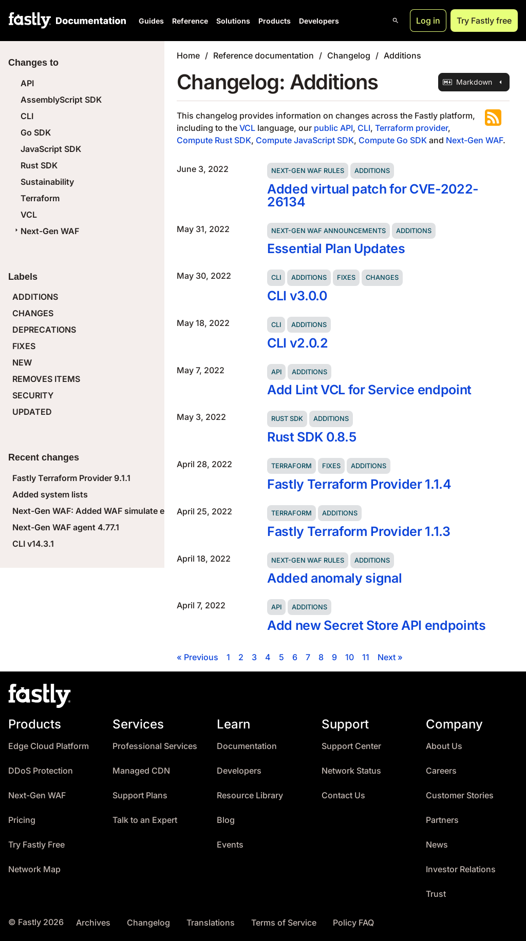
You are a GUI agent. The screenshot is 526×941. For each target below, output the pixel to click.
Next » (390, 657)
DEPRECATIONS (44, 329)
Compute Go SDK (393, 140)
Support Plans (139, 795)
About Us (444, 746)
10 (349, 657)
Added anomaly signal (334, 578)
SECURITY (32, 395)
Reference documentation (263, 55)
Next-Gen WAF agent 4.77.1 (65, 527)
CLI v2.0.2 (297, 343)
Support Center (351, 746)
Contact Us (343, 795)
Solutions (233, 20)
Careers (441, 771)
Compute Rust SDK (214, 140)
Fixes (346, 277)
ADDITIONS (35, 297)
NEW (22, 362)
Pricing (21, 820)
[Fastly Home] (29, 20)
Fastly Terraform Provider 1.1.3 (358, 531)
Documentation (247, 746)
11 (365, 657)
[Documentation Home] (88, 20)
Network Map (34, 869)
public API (333, 128)
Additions (402, 55)
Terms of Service (283, 923)
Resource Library (250, 795)
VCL (29, 214)
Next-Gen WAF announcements (328, 231)
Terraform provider (411, 128)
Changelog (348, 55)
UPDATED (32, 412)
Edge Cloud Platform (48, 746)
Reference (190, 20)
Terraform (40, 198)
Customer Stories (460, 795)
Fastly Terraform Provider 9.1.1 (71, 478)
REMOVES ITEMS (46, 379)
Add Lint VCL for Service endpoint (369, 389)
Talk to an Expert (144, 820)
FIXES (23, 346)
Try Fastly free (484, 20)
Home (188, 55)
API (27, 83)
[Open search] (395, 20)
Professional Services (154, 746)
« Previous (197, 657)
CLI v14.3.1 (33, 544)
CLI (27, 116)
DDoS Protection (40, 771)
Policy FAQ (353, 923)
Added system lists (50, 494)
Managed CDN (141, 771)
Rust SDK (39, 165)
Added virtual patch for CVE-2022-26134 (373, 195)
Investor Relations (461, 869)
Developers (319, 20)
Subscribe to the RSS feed (493, 117)
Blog (226, 820)
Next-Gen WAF (45, 231)
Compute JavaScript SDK (305, 140)
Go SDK (36, 132)
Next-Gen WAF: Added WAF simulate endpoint (103, 511)
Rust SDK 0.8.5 (311, 437)
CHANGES (32, 313)
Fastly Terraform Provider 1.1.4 (359, 484)
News (437, 845)
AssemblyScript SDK (61, 99)
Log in (428, 20)
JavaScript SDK (51, 149)
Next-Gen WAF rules (307, 171)
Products (274, 20)
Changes (382, 277)
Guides (151, 20)
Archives (93, 923)
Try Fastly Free (36, 845)
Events (230, 845)
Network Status (351, 771)
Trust (436, 894)
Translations (210, 923)
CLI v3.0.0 (297, 295)
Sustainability (47, 182)
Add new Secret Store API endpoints (376, 625)
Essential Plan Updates (336, 248)
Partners (442, 820)
